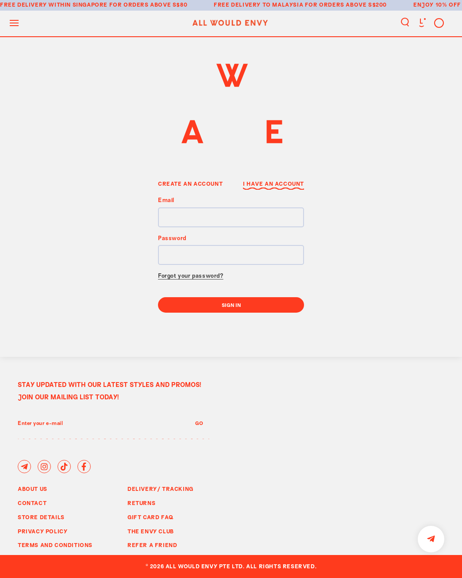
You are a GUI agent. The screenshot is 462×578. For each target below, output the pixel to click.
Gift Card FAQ (150, 517)
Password (172, 238)
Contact (32, 503)
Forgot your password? (190, 276)
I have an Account (273, 183)
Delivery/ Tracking (160, 489)
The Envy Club (150, 531)
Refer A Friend (152, 545)
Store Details (41, 517)
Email (166, 200)
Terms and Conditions (55, 545)
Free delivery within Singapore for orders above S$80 (93, 4)
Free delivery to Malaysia (258, 4)
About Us (32, 489)
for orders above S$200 (346, 4)
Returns (141, 503)
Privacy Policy (42, 531)
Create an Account (190, 183)
